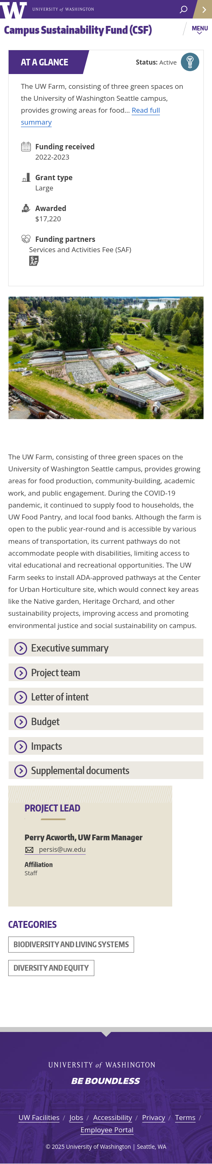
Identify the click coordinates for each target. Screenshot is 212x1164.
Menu (200, 30)
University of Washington (15, 9)
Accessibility (112, 1117)
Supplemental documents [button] (80, 770)
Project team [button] (55, 672)
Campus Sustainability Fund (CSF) (78, 29)
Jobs (76, 1117)
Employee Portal (106, 1129)
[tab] (106, 647)
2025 (58, 1146)
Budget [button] (45, 721)
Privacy (153, 1117)
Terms (185, 1117)
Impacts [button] (46, 746)
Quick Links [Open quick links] (199, 13)
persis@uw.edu (62, 849)
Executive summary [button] (70, 647)
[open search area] (183, 9)
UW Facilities (38, 1117)
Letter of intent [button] (60, 696)
